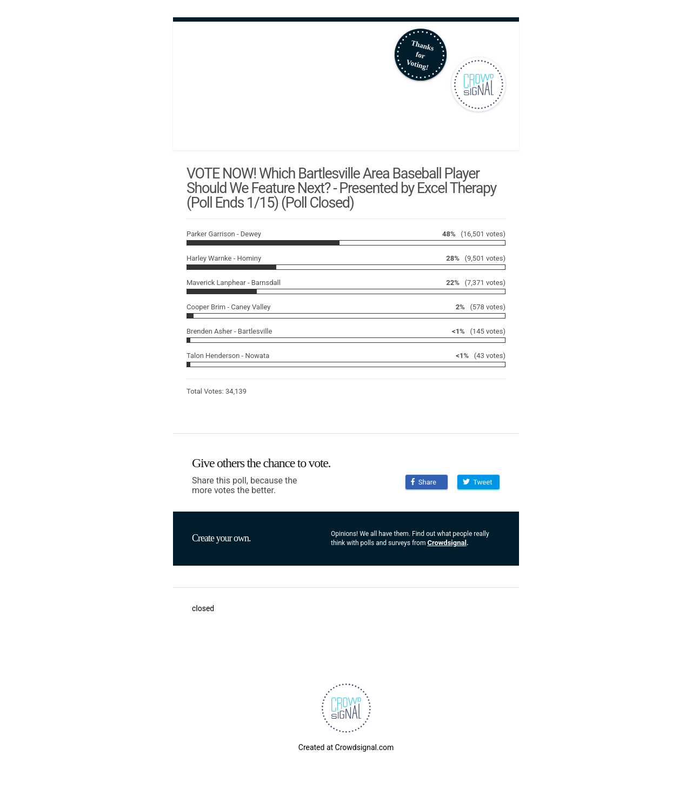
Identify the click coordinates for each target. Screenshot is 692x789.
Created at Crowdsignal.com (346, 747)
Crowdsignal (447, 543)
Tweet (477, 482)
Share (423, 482)
